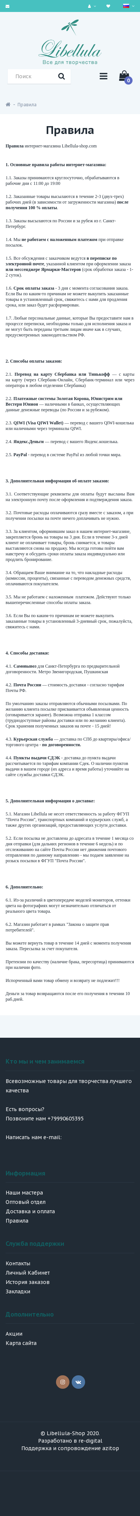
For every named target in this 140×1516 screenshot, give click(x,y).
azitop (110, 1448)
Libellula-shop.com (79, 146)
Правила (27, 104)
